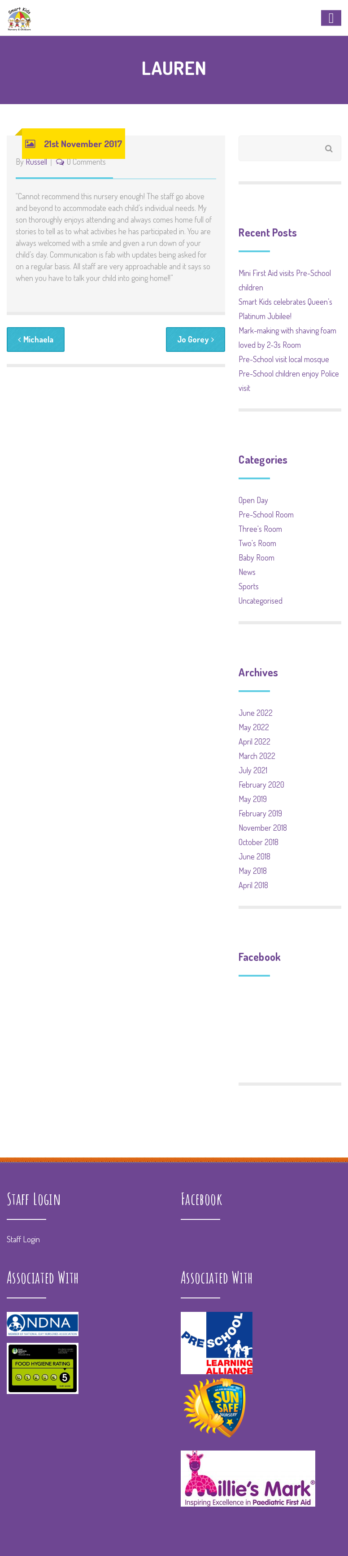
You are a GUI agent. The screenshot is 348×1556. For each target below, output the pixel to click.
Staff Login (23, 1239)
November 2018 (263, 828)
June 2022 (256, 713)
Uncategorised (261, 600)
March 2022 (257, 756)
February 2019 (260, 813)
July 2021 (253, 770)
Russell (36, 162)
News (247, 572)
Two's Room (257, 543)
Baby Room (256, 557)
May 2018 (253, 871)
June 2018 (254, 856)
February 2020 (261, 784)
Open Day (253, 500)
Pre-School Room (266, 514)
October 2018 (258, 842)
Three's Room (260, 529)
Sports (249, 586)
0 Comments (86, 162)
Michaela (35, 339)
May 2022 (254, 727)
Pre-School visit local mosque (284, 359)
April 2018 (253, 885)
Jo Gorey (195, 339)
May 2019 (253, 799)
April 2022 (254, 741)
